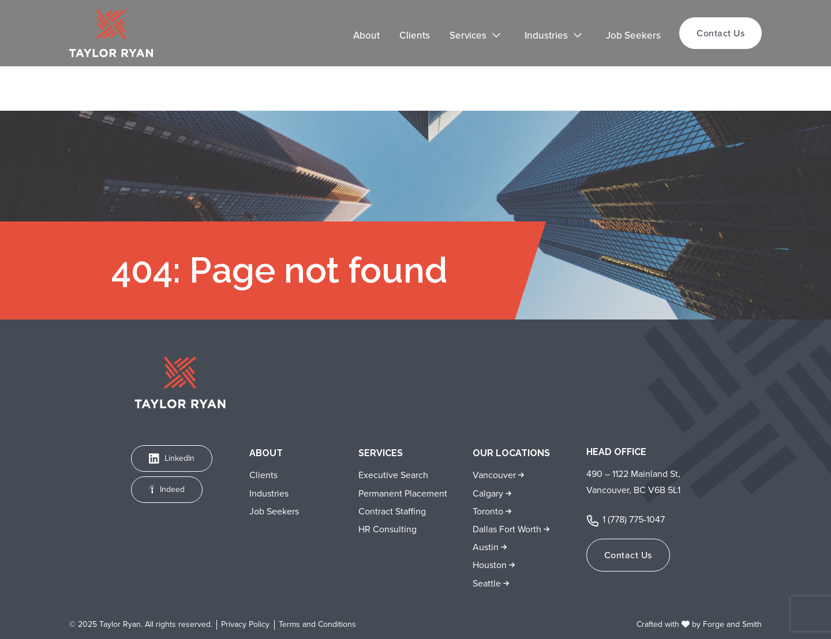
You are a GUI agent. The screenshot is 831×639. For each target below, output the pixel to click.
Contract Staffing (392, 511)
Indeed (167, 489)
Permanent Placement (402, 493)
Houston (491, 565)
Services (468, 35)
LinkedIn (172, 458)
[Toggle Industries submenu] (584, 36)
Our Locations (511, 453)
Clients (414, 35)
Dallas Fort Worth (508, 529)
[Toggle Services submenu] (502, 36)
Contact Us (720, 33)
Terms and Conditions (317, 625)
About (366, 35)
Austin (487, 547)
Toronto (489, 511)
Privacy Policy (245, 625)
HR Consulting (387, 529)
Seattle (488, 583)
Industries (546, 35)
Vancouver (495, 475)
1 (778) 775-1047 (633, 519)
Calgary (489, 493)
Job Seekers (633, 35)
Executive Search (393, 475)
